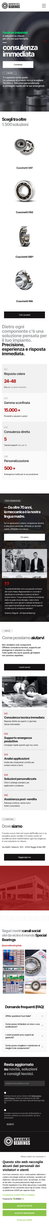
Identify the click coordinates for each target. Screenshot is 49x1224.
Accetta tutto (24, 1206)
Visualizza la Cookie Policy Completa (19, 1195)
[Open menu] (44, 6)
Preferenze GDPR (24, 1220)
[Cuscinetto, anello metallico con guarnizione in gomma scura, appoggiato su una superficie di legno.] (35, 985)
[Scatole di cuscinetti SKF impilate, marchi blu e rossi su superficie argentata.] (13, 958)
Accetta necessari (24, 1213)
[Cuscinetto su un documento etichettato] (35, 963)
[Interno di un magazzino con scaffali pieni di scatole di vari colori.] (13, 980)
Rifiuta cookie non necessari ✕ (33, 1157)
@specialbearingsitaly (12, 945)
